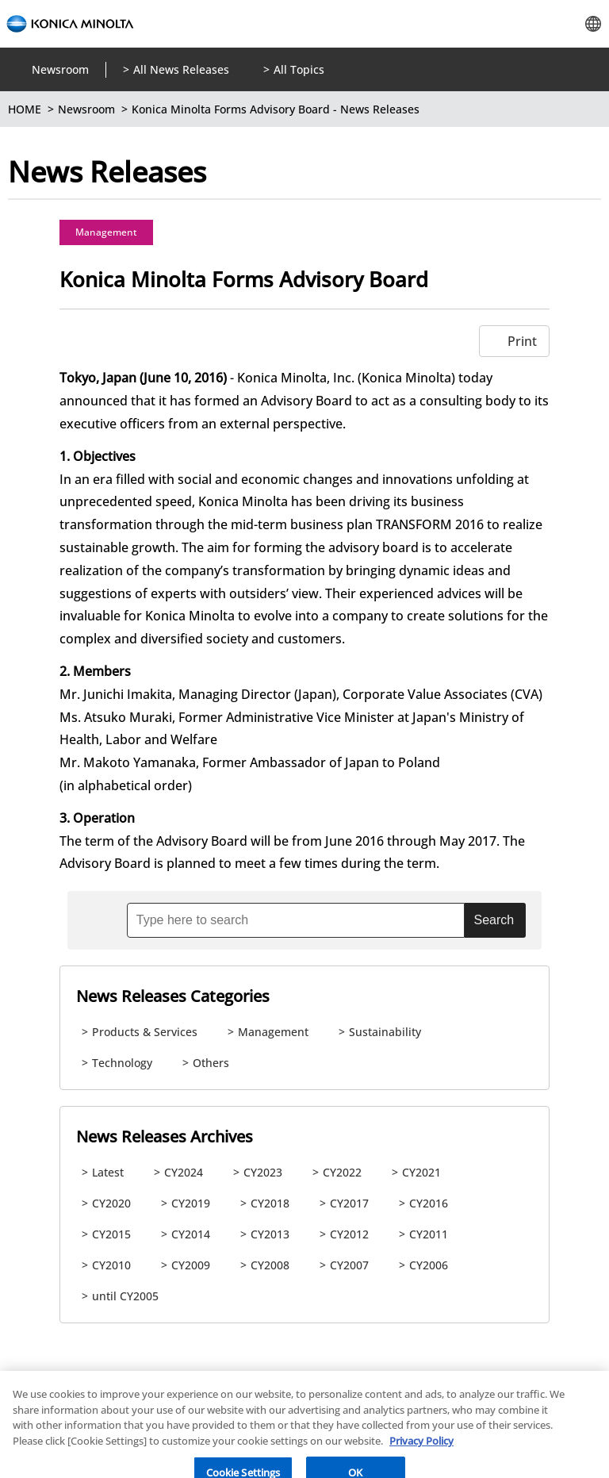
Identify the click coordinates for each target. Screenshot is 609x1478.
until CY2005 (125, 1295)
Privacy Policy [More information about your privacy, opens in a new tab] (421, 1450)
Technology (122, 1062)
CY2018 (270, 1203)
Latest (108, 1172)
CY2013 (270, 1234)
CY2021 (421, 1172)
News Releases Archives (164, 1136)
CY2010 (111, 1265)
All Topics (299, 69)
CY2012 (349, 1234)
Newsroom (60, 69)
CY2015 (111, 1234)
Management (106, 232)
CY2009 (190, 1265)
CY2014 (190, 1234)
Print (522, 341)
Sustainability (385, 1031)
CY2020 (111, 1203)
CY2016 (428, 1203)
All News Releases (181, 69)
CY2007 (349, 1265)
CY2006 (428, 1265)
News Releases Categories (173, 996)
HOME (24, 109)
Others (211, 1062)
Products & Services (144, 1031)
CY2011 (428, 1234)
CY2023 (262, 1172)
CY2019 (190, 1203)
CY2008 (270, 1265)
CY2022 (342, 1172)
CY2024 (183, 1172)
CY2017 (349, 1203)
